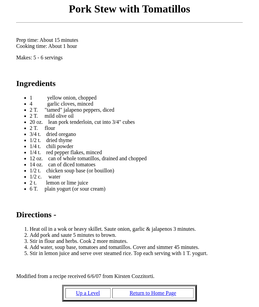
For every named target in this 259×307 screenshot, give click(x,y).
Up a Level (88, 293)
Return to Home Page (153, 293)
